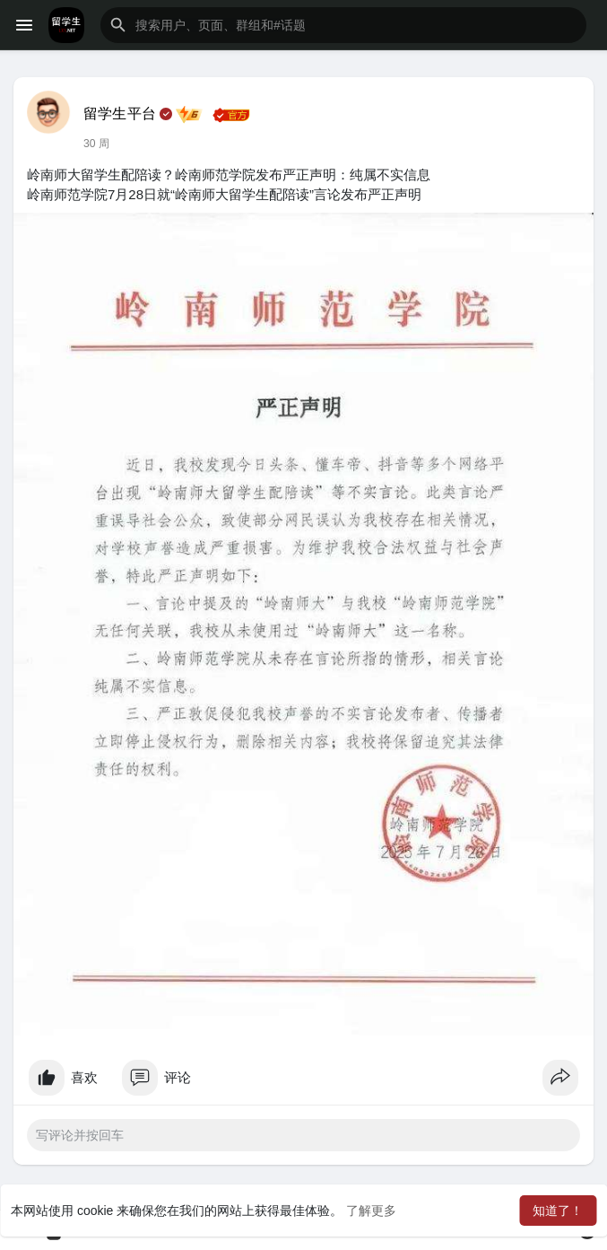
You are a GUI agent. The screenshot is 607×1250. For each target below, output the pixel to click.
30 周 (96, 143)
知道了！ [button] (558, 1210)
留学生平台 (119, 113)
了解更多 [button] (371, 1210)
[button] (343, 25)
